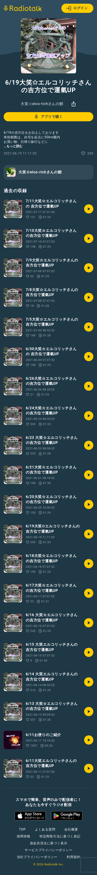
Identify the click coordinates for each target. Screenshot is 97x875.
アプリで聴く (48, 116)
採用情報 (23, 836)
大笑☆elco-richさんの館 (42, 104)
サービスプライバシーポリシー (48, 850)
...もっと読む (13, 146)
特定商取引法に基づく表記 (60, 836)
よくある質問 (45, 829)
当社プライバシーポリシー (37, 857)
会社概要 (71, 829)
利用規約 (73, 857)
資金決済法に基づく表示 (48, 843)
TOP (22, 829)
